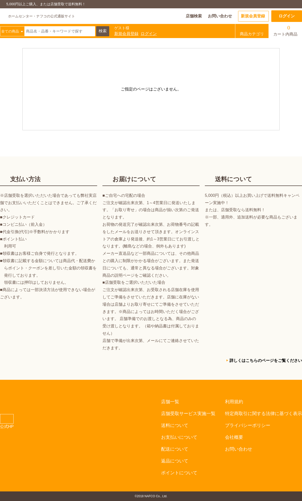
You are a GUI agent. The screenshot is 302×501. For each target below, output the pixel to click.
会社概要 (234, 437)
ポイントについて (179, 472)
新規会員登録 (253, 16)
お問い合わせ (220, 16)
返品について (174, 460)
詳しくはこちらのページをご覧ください (266, 360)
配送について (174, 449)
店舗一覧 (170, 401)
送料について (174, 425)
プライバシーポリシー (247, 425)
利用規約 (234, 401)
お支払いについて (179, 437)
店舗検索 (194, 16)
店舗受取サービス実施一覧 (188, 413)
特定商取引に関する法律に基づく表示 (263, 413)
